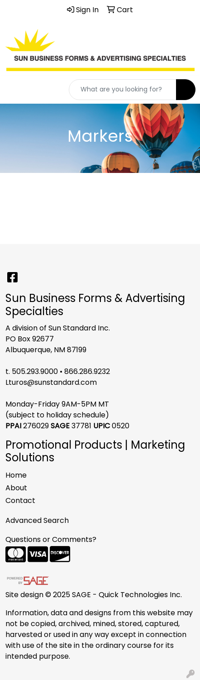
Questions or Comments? (50, 539)
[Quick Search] (122, 89)
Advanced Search (37, 520)
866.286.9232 (87, 371)
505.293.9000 (35, 371)
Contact (20, 500)
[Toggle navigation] (14, 89)
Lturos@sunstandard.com (51, 382)
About (16, 488)
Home (16, 475)
